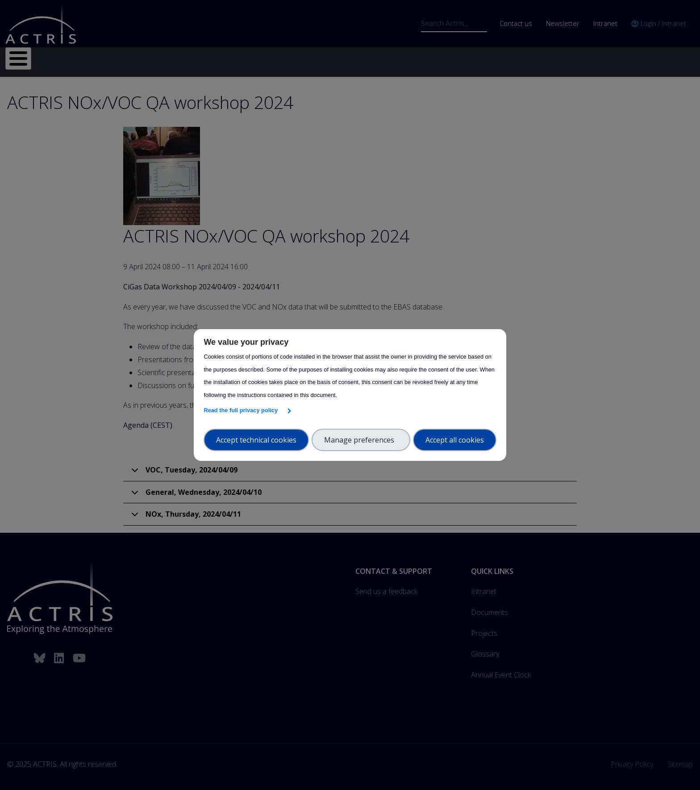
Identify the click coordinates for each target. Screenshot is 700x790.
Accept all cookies (454, 440)
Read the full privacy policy (242, 410)
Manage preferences (361, 440)
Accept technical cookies (256, 440)
